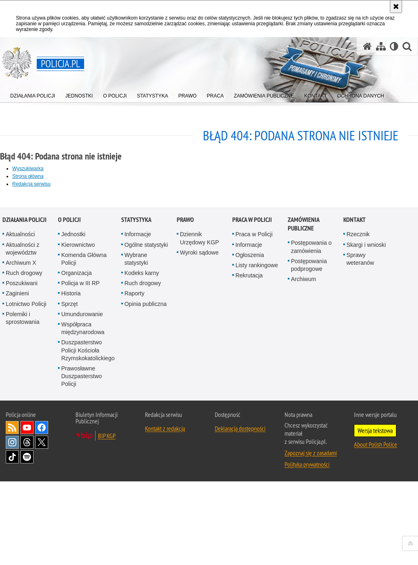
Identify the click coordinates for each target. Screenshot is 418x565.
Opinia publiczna (146, 481)
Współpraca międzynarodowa (82, 506)
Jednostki (73, 412)
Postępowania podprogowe (309, 442)
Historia (70, 471)
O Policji (69, 397)
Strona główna (28, 176)
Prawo (185, 397)
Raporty (135, 471)
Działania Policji (24, 397)
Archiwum (303, 456)
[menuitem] (32, 94)
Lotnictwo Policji (26, 481)
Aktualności (20, 412)
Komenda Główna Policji (84, 436)
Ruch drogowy (24, 450)
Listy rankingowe (257, 442)
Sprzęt (69, 481)
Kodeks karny (142, 450)
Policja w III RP (80, 461)
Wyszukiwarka (28, 168)
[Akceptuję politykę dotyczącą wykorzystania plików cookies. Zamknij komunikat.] (396, 6)
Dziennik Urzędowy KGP (199, 416)
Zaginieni (17, 471)
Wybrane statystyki (136, 436)
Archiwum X (21, 440)
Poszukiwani (22, 461)
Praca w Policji (252, 397)
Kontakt (354, 397)
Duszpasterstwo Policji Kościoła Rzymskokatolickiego (88, 528)
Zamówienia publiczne (303, 401)
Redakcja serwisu (31, 184)
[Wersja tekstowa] (394, 46)
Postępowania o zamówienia (311, 424)
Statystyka (136, 397)
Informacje (138, 412)
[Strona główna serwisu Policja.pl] (367, 46)
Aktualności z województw (22, 426)
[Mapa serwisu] (381, 46)
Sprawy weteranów (360, 436)
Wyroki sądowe (199, 430)
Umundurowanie (82, 491)
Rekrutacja (249, 453)
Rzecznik (358, 412)
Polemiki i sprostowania (23, 495)
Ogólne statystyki (146, 422)
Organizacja (76, 450)
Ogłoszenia (250, 432)
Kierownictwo (78, 422)
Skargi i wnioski (366, 422)
